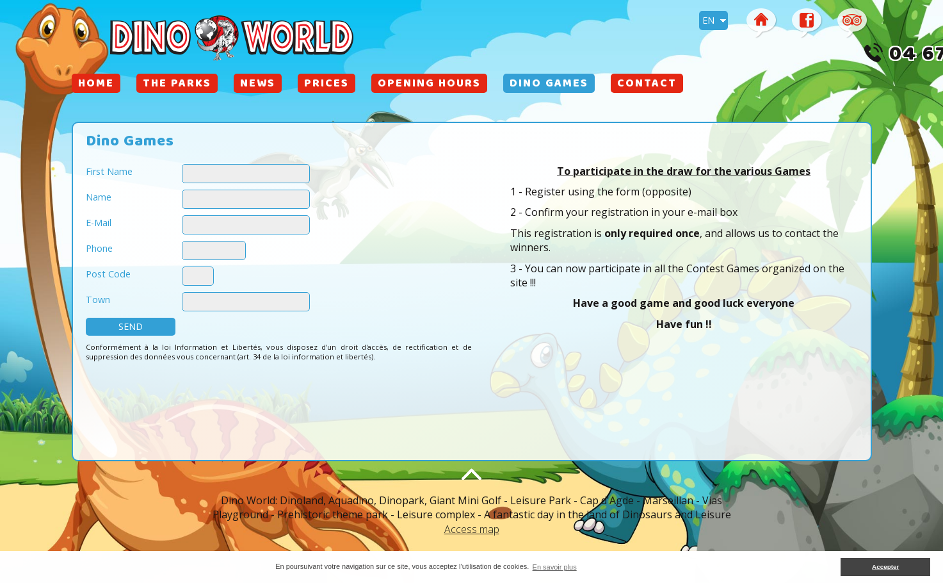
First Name (109, 171)
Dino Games (549, 84)
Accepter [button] (885, 566)
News (257, 84)
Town (98, 299)
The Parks (177, 84)
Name (98, 197)
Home (96, 84)
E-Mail (98, 223)
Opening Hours (429, 84)
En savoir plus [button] (555, 567)
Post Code (108, 274)
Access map (471, 529)
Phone (99, 248)
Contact (647, 84)
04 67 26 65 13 (794, 55)
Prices (326, 84)
